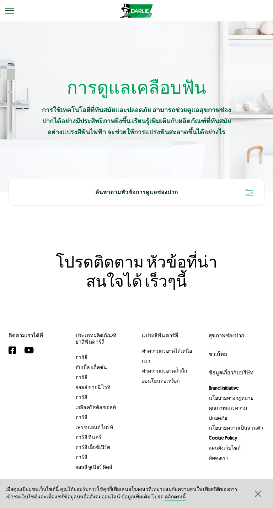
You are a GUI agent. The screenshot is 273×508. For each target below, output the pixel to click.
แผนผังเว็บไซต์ (225, 448)
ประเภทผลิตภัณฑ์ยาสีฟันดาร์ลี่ (95, 338)
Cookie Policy (223, 438)
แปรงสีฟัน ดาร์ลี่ (160, 335)
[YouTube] (30, 350)
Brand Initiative (224, 388)
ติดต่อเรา (219, 458)
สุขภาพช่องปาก (226, 335)
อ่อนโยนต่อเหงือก (161, 381)
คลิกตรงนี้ (175, 497)
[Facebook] (15, 350)
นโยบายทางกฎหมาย (231, 398)
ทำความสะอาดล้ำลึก (164, 371)
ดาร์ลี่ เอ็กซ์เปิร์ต (92, 447)
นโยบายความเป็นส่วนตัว (236, 428)
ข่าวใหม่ (218, 354)
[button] (257, 493)
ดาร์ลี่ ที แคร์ (88, 437)
